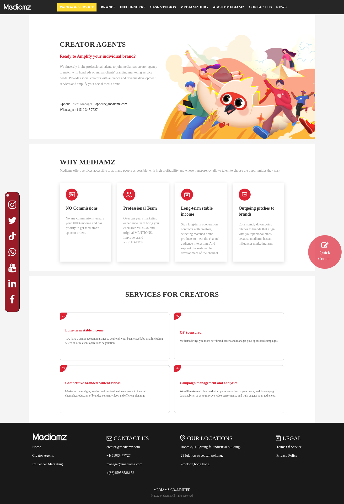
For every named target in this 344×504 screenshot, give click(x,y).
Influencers (132, 7)
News (281, 7)
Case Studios (163, 7)
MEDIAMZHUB (194, 7)
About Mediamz (229, 7)
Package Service (77, 7)
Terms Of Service (289, 447)
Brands (108, 7)
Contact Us (260, 7)
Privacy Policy (286, 455)
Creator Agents (43, 455)
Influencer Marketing (47, 464)
